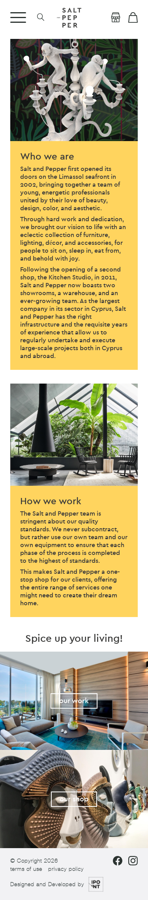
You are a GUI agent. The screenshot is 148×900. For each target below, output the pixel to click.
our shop (74, 799)
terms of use (26, 869)
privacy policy (66, 869)
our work (74, 701)
